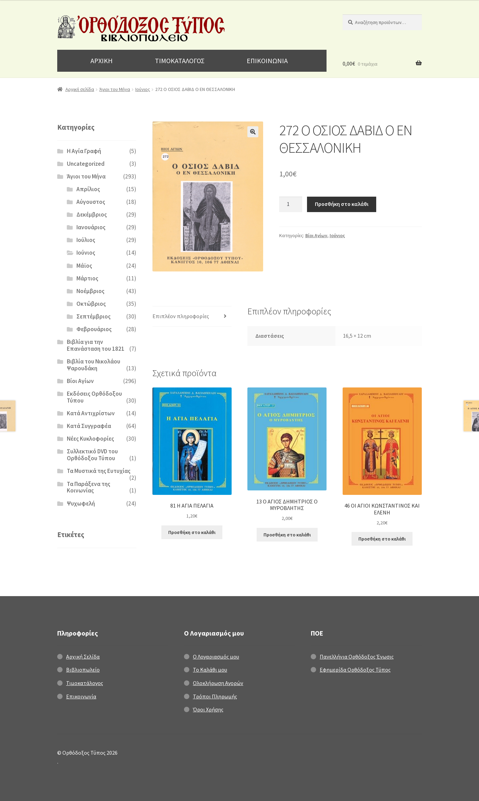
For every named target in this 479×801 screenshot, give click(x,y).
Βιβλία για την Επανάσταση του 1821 (95, 345)
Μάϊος (84, 265)
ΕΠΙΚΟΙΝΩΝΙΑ (267, 60)
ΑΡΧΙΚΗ (101, 60)
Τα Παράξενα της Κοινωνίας (88, 487)
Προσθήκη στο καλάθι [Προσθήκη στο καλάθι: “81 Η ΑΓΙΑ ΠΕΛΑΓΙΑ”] (192, 532)
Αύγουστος (90, 202)
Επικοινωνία (81, 696)
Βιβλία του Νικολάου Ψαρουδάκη (93, 365)
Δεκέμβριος (91, 214)
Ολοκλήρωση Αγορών (218, 683)
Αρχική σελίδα (79, 89)
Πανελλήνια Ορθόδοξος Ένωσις (357, 656)
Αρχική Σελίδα (83, 656)
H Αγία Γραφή (84, 151)
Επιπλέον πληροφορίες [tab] (180, 316)
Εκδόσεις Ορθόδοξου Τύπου (94, 397)
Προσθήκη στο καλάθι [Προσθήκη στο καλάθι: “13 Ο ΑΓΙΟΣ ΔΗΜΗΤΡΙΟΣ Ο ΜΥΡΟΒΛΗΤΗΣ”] (287, 535)
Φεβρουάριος (94, 329)
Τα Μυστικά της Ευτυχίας (99, 471)
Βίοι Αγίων (316, 235)
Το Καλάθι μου (210, 669)
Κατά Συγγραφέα (89, 426)
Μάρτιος (87, 278)
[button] (252, 131)
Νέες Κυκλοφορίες (90, 438)
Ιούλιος (85, 240)
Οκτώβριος (91, 303)
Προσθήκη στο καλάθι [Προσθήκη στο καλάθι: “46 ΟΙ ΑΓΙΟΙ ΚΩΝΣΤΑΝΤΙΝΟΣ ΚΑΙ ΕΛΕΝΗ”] (382, 539)
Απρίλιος (88, 189)
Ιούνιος (142, 89)
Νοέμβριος (90, 291)
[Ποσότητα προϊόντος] (291, 204)
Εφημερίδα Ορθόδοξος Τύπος (355, 669)
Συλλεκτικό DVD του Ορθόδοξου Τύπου (92, 455)
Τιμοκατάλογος (84, 683)
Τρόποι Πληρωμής (215, 696)
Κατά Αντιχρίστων (91, 413)
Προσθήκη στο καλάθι (341, 203)
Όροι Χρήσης (208, 709)
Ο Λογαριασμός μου (216, 656)
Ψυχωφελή (81, 503)
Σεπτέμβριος (93, 316)
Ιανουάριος (91, 227)
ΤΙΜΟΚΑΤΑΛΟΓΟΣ (180, 60)
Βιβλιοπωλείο (83, 669)
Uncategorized (86, 163)
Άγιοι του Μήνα (114, 89)
